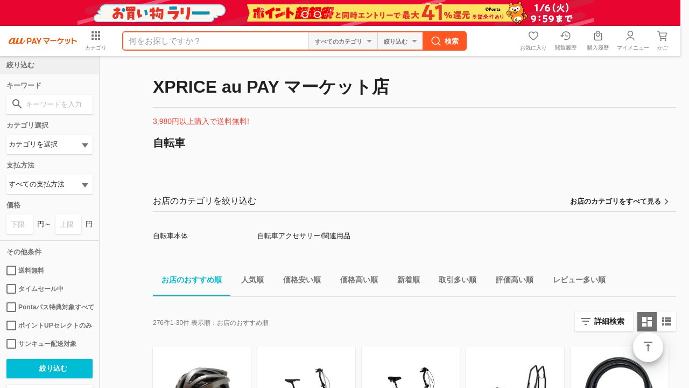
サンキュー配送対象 (41, 344)
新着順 (404, 281)
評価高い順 (510, 281)
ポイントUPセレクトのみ (49, 325)
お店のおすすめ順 (187, 281)
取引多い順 (453, 281)
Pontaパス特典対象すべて (49, 307)
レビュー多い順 (575, 281)
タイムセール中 (35, 289)
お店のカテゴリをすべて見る (615, 201)
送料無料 (25, 270)
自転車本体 (170, 236)
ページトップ (648, 347)
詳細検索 (609, 321)
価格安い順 (298, 281)
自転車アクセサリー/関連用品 (303, 236)
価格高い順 (355, 281)
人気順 (248, 281)
